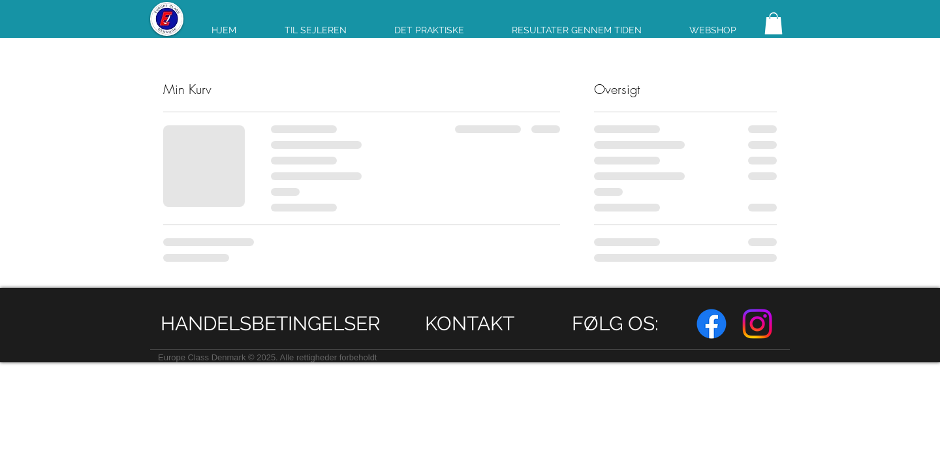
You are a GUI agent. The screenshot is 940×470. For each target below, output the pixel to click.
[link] (773, 23)
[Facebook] (711, 323)
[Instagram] (757, 323)
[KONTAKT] (469, 323)
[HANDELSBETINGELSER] (270, 323)
